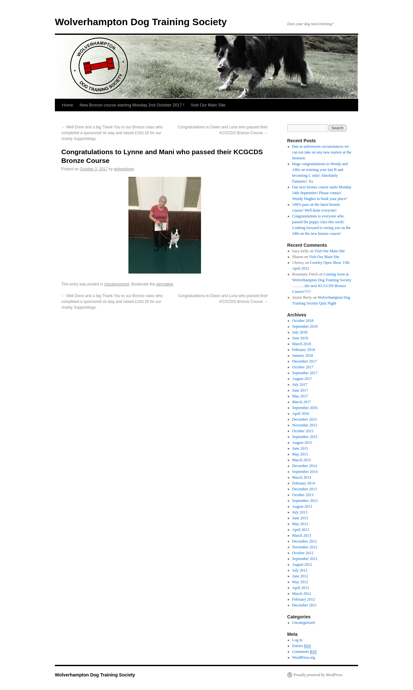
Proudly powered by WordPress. (318, 675)
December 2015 (304, 419)
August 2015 (302, 442)
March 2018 (301, 344)
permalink (164, 284)
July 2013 (299, 512)
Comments (304, 651)
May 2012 (300, 582)
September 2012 (304, 558)
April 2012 (300, 587)
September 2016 (304, 407)
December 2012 (304, 541)
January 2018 (302, 355)
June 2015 (300, 448)
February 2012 (303, 599)
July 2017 (299, 384)
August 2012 (302, 564)
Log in (297, 640)
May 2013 (300, 524)
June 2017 (300, 390)
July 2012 (299, 570)
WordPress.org (303, 657)
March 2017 (301, 402)
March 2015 (301, 460)
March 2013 (301, 535)
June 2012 (300, 576)
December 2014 (304, 466)
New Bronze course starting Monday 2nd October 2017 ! (132, 105)
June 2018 (300, 338)
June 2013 (300, 518)
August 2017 (302, 378)
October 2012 (303, 553)
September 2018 (304, 326)
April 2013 (300, 529)
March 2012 (301, 593)
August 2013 (302, 506)
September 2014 (304, 471)
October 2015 (303, 431)
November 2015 (304, 425)
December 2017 (304, 361)
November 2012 (304, 547)
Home (67, 105)
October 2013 (303, 495)
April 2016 (300, 413)
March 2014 (301, 477)
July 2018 (299, 332)
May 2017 (300, 396)
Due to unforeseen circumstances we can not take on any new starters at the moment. (321, 152)
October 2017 (303, 367)
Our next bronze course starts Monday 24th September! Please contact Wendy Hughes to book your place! (322, 193)
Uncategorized (116, 284)
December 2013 (304, 489)
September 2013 (304, 500)
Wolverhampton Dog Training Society (141, 21)
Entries (301, 646)
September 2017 (304, 373)
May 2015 (300, 454)
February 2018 (303, 349)
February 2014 (303, 483)
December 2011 (304, 605)
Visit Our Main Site (208, 105)
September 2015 (304, 437)
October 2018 (303, 320)
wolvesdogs (124, 169)
